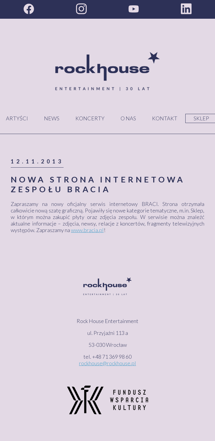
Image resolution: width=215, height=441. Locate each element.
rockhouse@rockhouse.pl (107, 363)
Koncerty (90, 118)
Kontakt (164, 118)
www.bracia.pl (87, 230)
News (51, 118)
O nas (128, 118)
